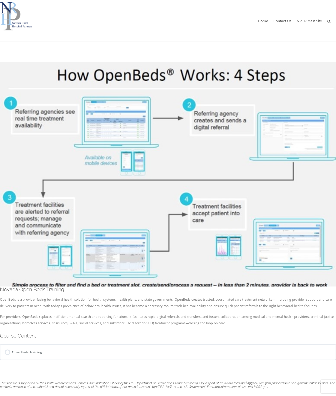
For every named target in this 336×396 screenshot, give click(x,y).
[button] (329, 21)
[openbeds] (168, 174)
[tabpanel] (168, 311)
